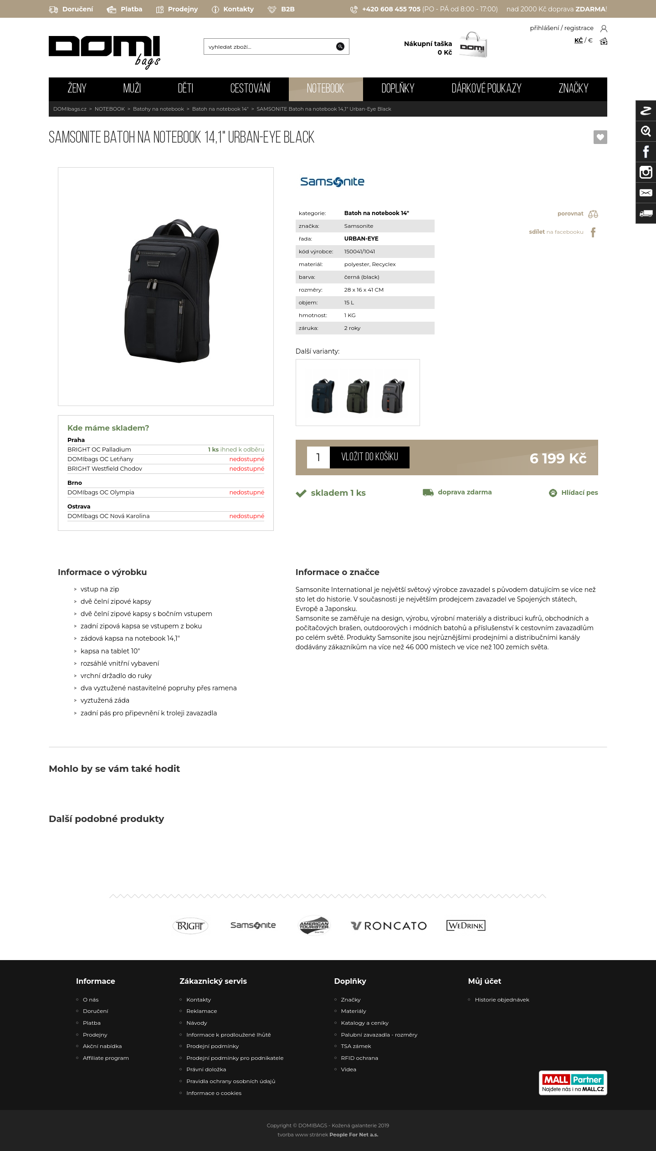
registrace (579, 27)
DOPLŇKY (398, 89)
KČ (578, 40)
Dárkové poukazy (487, 89)
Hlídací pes (573, 493)
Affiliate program (106, 1057)
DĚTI (185, 89)
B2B (281, 9)
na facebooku (563, 232)
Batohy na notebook (158, 109)
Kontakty (233, 9)
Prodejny (177, 9)
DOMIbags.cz (70, 109)
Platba (124, 9)
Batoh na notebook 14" (220, 109)
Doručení (71, 9)
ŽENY (77, 89)
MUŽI (132, 89)
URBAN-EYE (361, 238)
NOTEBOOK (325, 89)
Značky (574, 89)
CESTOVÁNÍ (250, 89)
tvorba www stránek (328, 1134)
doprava (457, 492)
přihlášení (544, 27)
